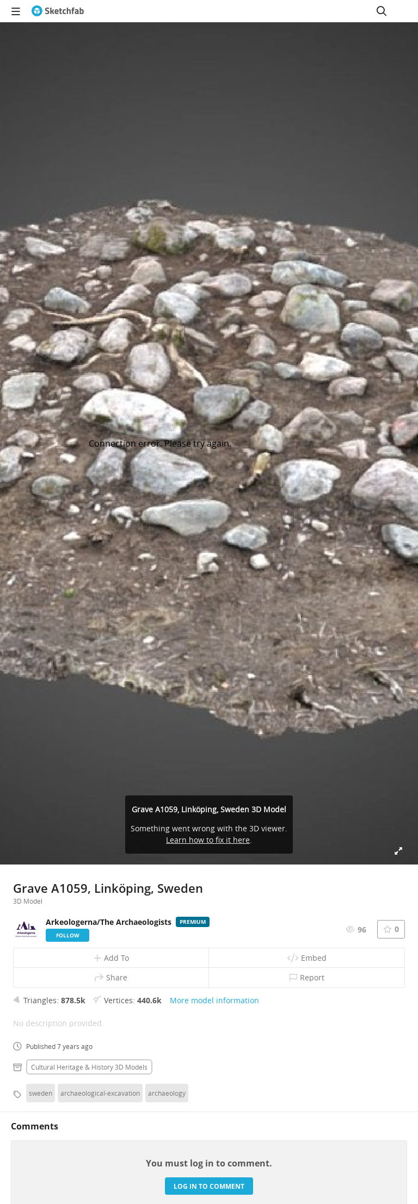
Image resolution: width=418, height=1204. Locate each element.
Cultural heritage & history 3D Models (89, 1067)
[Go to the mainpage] (58, 10)
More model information (214, 1000)
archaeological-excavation (100, 1093)
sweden (40, 1093)
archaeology (167, 1093)
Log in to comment (209, 1186)
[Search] (381, 11)
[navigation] (16, 11)
